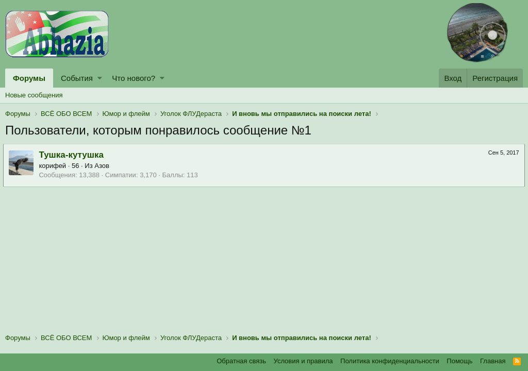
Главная (492, 361)
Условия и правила (303, 361)
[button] (100, 78)
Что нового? (133, 78)
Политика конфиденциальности (389, 361)
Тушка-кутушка (73, 155)
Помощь (459, 361)
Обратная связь (241, 361)
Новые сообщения (34, 95)
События (77, 78)
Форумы (29, 78)
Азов (103, 166)
